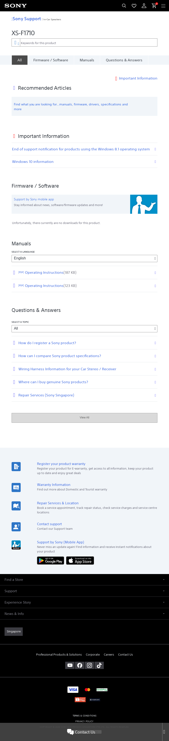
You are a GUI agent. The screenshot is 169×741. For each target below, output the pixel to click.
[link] (14, 625)
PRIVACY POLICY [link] (84, 714)
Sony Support (26, 18)
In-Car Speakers (52, 19)
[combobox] (84, 42)
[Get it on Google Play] (51, 553)
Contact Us (81, 732)
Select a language (23, 244)
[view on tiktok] (99, 658)
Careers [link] (109, 648)
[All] (19, 60)
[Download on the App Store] (80, 553)
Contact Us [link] (125, 648)
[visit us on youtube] (70, 658)
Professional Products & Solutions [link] (59, 648)
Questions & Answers (124, 60)
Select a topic (20, 315)
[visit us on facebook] (79, 658)
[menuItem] (134, 5)
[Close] (165, 732)
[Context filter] (16, 42)
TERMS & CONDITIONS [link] (85, 709)
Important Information (138, 71)
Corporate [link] (93, 648)
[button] (84, 573)
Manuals (87, 60)
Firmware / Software (50, 60)
